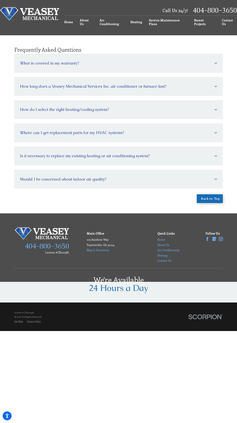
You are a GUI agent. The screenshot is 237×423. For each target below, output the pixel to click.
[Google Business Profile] (214, 239)
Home (68, 22)
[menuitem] (70, 22)
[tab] (118, 63)
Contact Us (227, 22)
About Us (84, 22)
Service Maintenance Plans (164, 22)
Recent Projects (200, 22)
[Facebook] (207, 239)
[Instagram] (221, 239)
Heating (136, 22)
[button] (7, 415)
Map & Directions (98, 250)
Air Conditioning (109, 22)
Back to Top (210, 198)
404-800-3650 (215, 10)
